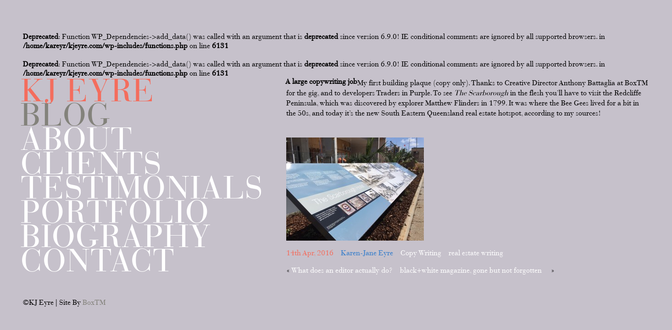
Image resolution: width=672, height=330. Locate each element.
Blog (66, 115)
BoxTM (94, 302)
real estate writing (476, 253)
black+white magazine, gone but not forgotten (471, 270)
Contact (98, 260)
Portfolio (115, 212)
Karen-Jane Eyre (367, 253)
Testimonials (142, 187)
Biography (116, 236)
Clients (91, 163)
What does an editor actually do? (342, 270)
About (77, 139)
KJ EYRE (88, 90)
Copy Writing (420, 253)
